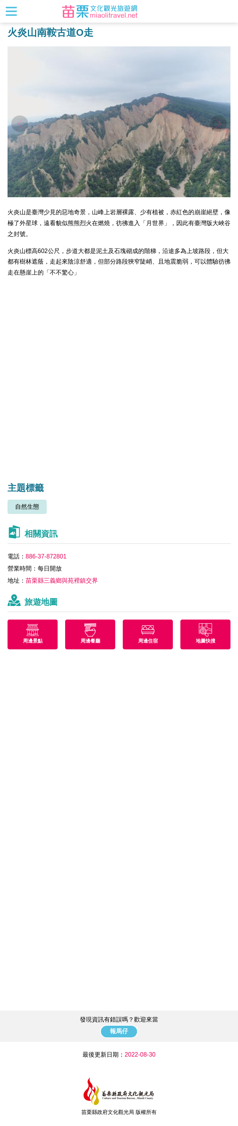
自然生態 (27, 506)
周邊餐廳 (90, 641)
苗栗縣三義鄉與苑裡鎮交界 (62, 580)
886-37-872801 (46, 556)
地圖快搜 (205, 641)
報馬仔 (119, 1031)
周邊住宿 (148, 641)
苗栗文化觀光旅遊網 (100, 11)
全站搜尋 (225, 11)
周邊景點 (33, 641)
